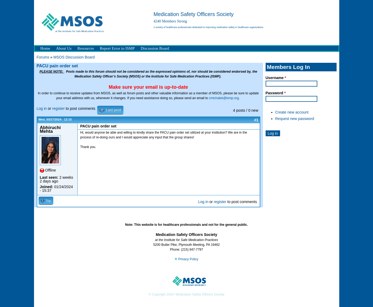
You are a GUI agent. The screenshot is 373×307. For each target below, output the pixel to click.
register (58, 108)
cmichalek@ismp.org (224, 98)
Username (276, 78)
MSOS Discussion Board (74, 57)
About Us (63, 48)
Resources (85, 48)
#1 (256, 120)
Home (45, 48)
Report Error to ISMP (117, 48)
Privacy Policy (186, 259)
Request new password (294, 118)
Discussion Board (155, 48)
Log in (42, 108)
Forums (43, 57)
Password (276, 93)
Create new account (292, 112)
